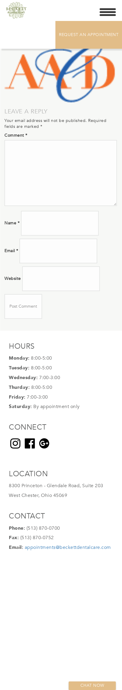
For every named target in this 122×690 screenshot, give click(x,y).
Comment (15, 135)
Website (12, 278)
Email (11, 251)
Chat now (92, 685)
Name (11, 223)
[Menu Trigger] (108, 11)
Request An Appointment (88, 34)
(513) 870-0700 (43, 528)
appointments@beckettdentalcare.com (68, 547)
